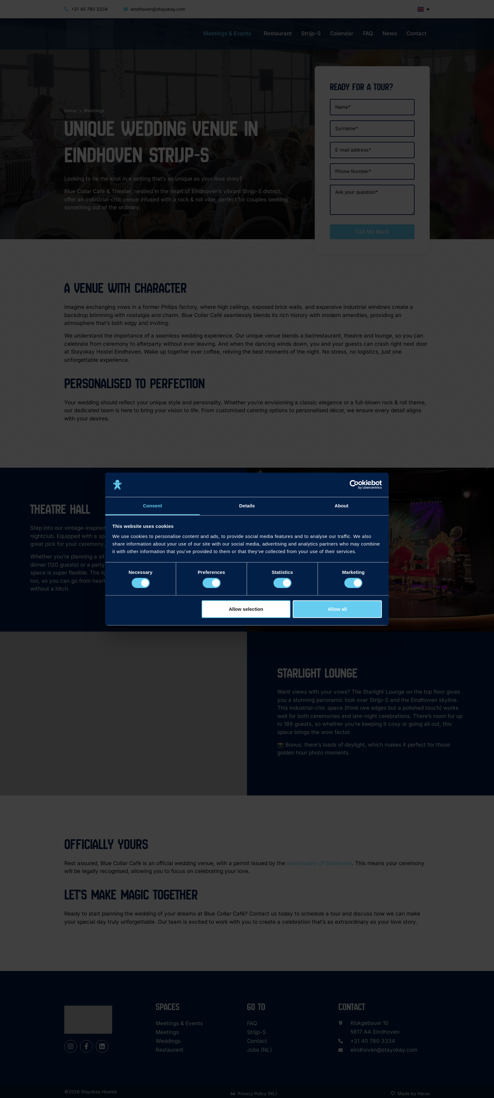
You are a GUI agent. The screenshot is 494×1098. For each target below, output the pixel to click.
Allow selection (246, 608)
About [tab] (341, 505)
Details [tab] (247, 505)
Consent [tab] (152, 505)
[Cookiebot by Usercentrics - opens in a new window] (354, 484)
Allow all (337, 608)
